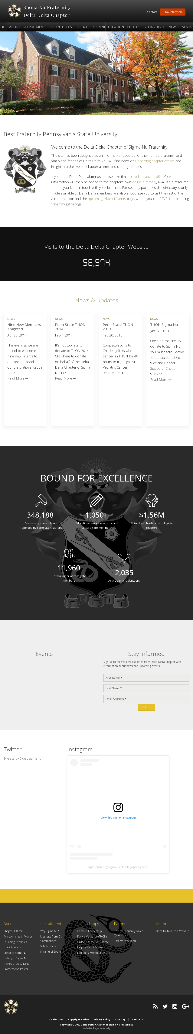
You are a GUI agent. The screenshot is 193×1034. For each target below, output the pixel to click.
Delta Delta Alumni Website (172, 931)
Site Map (120, 1019)
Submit (146, 707)
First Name (113, 677)
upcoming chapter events (155, 160)
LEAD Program (12, 947)
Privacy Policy (102, 1019)
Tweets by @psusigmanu (22, 758)
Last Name (113, 688)
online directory (144, 182)
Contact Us (137, 1019)
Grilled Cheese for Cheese (93, 941)
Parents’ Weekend (125, 940)
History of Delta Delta (17, 963)
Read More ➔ (17, 378)
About (9, 923)
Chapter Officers (14, 931)
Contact (152, 12)
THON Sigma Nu (164, 324)
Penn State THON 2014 (70, 326)
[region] (96, 73)
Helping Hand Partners (91, 947)
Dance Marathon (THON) (92, 936)
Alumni (162, 923)
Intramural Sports (51, 951)
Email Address (115, 698)
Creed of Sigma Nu (15, 952)
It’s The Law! (55, 1019)
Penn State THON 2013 (118, 326)
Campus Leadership (89, 931)
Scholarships (48, 946)
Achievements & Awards (18, 936)
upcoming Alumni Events (107, 198)
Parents (120, 923)
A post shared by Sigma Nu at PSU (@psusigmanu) (118, 866)
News (11, 318)
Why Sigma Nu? (49, 931)
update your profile (147, 176)
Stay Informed (173, 12)
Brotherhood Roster (16, 969)
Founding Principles (15, 941)
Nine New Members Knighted (24, 326)
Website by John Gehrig (96, 1028)
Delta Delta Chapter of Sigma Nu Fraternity (14, 11)
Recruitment (50, 923)
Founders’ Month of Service (93, 952)
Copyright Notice (78, 1019)
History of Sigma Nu (16, 958)
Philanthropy (88, 923)
